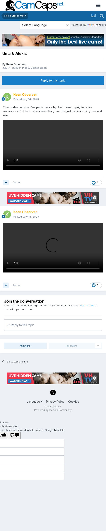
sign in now (87, 305)
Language (34, 401)
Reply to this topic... (21, 325)
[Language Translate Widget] (45, 25)
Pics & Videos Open (34, 67)
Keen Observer (16, 64)
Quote (16, 182)
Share (25, 346)
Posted (26, 99)
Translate (96, 24)
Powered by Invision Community (53, 410)
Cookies (73, 401)
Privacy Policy (55, 401)
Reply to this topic (53, 80)
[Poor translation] (14, 435)
